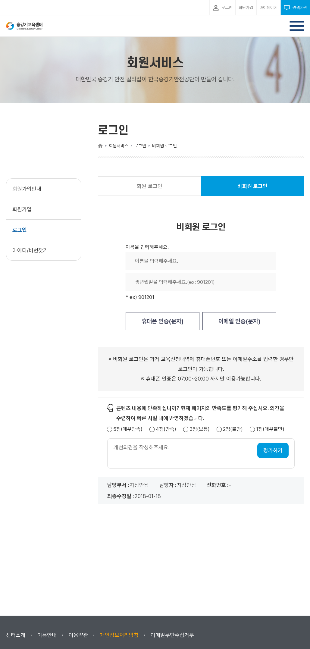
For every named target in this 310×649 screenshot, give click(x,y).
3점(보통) (199, 429)
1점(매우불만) (270, 429)
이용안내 (47, 635)
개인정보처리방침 (119, 635)
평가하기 (273, 450)
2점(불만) (233, 429)
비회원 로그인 (252, 189)
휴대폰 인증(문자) (163, 321)
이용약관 (78, 635)
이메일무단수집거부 (172, 635)
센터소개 (15, 635)
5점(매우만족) (127, 429)
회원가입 (22, 209)
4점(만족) (166, 429)
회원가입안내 (26, 189)
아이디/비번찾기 (30, 250)
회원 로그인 (149, 186)
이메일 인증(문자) (239, 321)
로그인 (19, 230)
